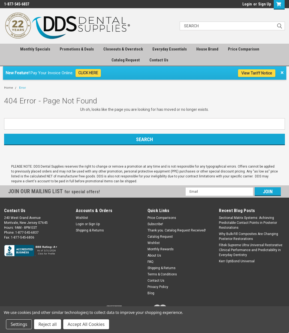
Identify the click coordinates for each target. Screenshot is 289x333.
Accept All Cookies (86, 324)
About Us (154, 255)
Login (247, 4)
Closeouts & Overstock (123, 49)
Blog (150, 293)
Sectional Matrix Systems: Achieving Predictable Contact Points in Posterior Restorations (248, 223)
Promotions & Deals (77, 49)
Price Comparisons (161, 218)
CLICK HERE (88, 73)
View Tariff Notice (256, 73)
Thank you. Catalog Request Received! (176, 230)
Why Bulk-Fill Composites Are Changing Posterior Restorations (248, 236)
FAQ (150, 262)
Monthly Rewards (160, 249)
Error (22, 88)
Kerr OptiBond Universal (237, 261)
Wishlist (82, 218)
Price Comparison (243, 49)
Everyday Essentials (169, 49)
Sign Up (264, 4)
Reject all (47, 324)
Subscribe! (155, 224)
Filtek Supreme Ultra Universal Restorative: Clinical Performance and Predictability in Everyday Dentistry (251, 250)
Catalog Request (126, 60)
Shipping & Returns (90, 230)
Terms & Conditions (162, 274)
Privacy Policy (157, 287)
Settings (19, 324)
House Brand (207, 49)
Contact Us (158, 60)
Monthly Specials (35, 49)
